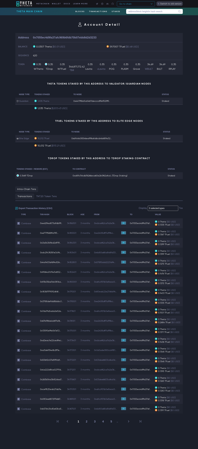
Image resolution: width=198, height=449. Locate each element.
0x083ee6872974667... (50, 399)
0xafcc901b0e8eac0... (105, 282)
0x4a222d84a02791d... (51, 369)
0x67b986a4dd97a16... (50, 321)
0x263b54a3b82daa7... (51, 379)
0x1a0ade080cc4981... (105, 350)
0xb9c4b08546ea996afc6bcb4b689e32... (91, 138)
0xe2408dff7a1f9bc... (104, 233)
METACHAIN (43, 4)
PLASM (124, 68)
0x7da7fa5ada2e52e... (51, 311)
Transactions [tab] (24, 196)
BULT (159, 68)
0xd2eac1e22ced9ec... (51, 340)
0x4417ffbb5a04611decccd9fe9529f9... (91, 101)
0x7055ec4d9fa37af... (140, 223)
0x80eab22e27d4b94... (105, 291)
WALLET (56, 4)
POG (111, 68)
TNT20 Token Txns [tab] (46, 196)
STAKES (116, 12)
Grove (136, 68)
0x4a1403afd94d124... (50, 262)
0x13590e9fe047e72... (50, 330)
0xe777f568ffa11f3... (49, 233)
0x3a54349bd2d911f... (50, 243)
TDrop (49, 68)
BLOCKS (80, 12)
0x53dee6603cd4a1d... (105, 360)
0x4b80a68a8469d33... (105, 252)
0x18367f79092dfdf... (50, 291)
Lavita (88, 68)
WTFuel (62, 68)
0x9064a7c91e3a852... (51, 272)
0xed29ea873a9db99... (51, 223)
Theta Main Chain (29, 11)
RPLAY (172, 68)
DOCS (67, 4)
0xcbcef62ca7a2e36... (105, 223)
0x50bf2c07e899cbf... (50, 360)
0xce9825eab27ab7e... (51, 389)
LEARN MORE (80, 4)
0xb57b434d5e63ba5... (51, 409)
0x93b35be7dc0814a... (51, 282)
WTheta (38, 68)
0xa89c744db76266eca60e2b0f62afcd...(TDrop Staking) (100, 175)
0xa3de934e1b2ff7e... (50, 350)
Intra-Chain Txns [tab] (26, 189)
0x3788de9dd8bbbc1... (51, 301)
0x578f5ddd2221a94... (105, 262)
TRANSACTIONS (98, 12)
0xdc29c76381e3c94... (50, 252)
